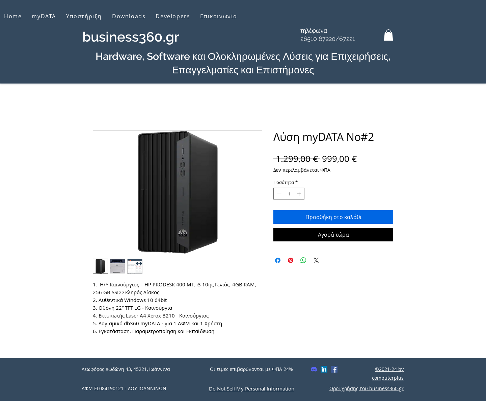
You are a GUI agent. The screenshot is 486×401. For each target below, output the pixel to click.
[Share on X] (316, 260)
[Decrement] (278, 193)
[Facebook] (334, 369)
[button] (388, 35)
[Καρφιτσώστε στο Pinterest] (291, 260)
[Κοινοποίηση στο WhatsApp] (303, 260)
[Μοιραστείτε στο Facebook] (278, 260)
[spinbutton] (289, 193)
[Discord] (313, 369)
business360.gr (130, 37)
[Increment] (300, 193)
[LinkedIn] (324, 369)
